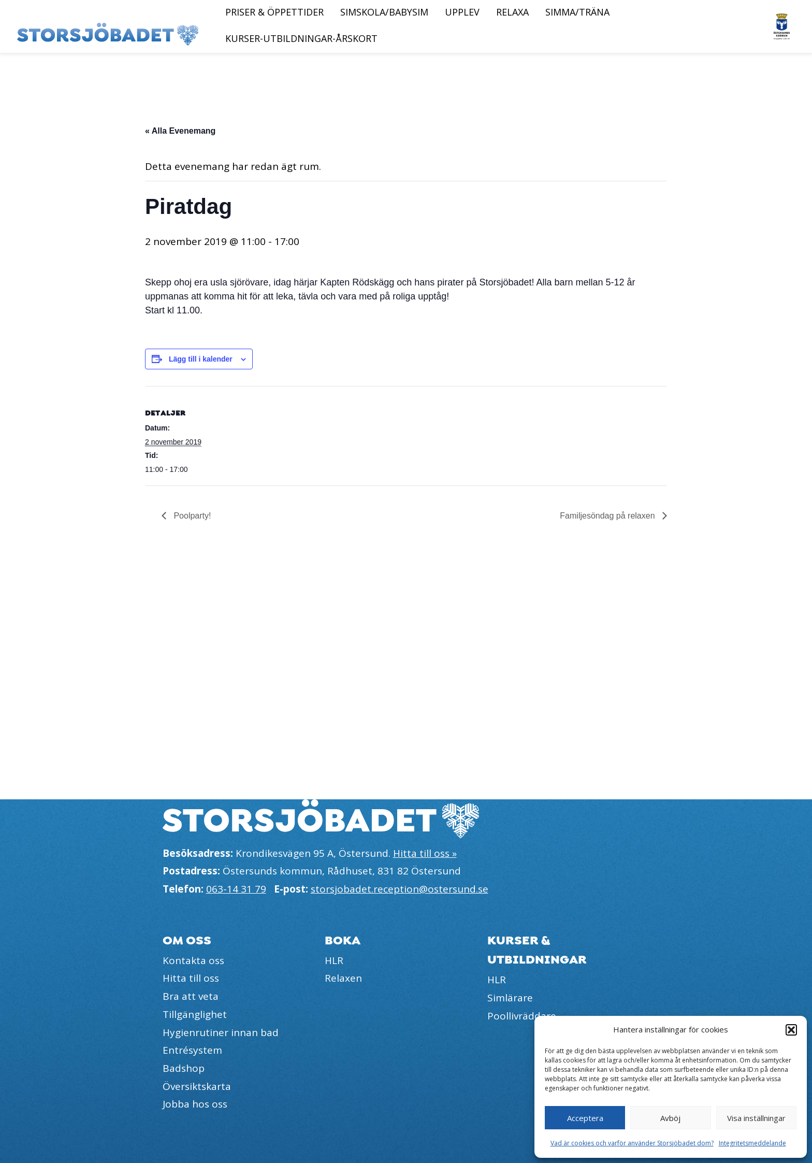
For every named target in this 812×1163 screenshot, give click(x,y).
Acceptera (585, 1118)
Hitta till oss (191, 978)
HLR (334, 960)
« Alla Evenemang (180, 130)
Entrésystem (192, 1050)
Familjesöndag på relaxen (608, 515)
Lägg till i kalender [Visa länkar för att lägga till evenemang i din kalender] (201, 359)
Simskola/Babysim (384, 12)
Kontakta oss (193, 960)
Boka (342, 940)
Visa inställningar (756, 1118)
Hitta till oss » (425, 853)
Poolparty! (191, 515)
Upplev (462, 12)
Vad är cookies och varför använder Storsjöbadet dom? (632, 1143)
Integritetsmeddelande (752, 1143)
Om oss (187, 940)
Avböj (670, 1118)
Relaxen (343, 978)
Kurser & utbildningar (537, 950)
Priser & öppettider (274, 12)
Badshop (184, 1068)
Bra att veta (191, 996)
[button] (791, 1030)
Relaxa (512, 12)
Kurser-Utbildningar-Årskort (301, 38)
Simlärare (510, 997)
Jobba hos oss (195, 1104)
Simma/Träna (577, 12)
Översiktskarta (197, 1086)
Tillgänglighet (195, 1014)
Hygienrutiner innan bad (221, 1032)
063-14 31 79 (236, 889)
